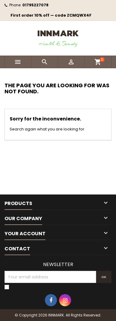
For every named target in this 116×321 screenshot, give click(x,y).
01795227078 (35, 5)
